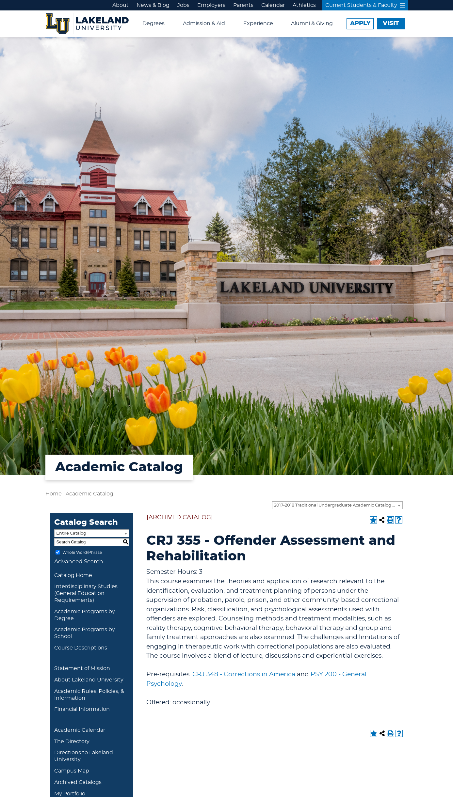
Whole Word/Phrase (82, 552)
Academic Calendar (79, 730)
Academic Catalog (89, 493)
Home (53, 493)
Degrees (153, 23)
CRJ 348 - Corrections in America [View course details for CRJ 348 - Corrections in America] (243, 674)
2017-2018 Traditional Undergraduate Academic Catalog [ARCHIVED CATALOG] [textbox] (338, 505)
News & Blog (153, 5)
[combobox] (337, 505)
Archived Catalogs (78, 782)
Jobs (183, 5)
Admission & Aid (204, 23)
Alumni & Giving (312, 23)
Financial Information (82, 709)
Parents (243, 5)
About (120, 5)
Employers (211, 5)
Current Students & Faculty (365, 5)
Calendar (273, 5)
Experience (258, 23)
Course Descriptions (80, 647)
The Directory (71, 741)
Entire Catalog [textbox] (71, 533)
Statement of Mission (82, 668)
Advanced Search (78, 561)
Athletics (304, 5)
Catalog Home (73, 575)
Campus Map (71, 771)
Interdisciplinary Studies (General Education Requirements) (86, 593)
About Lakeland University (88, 679)
